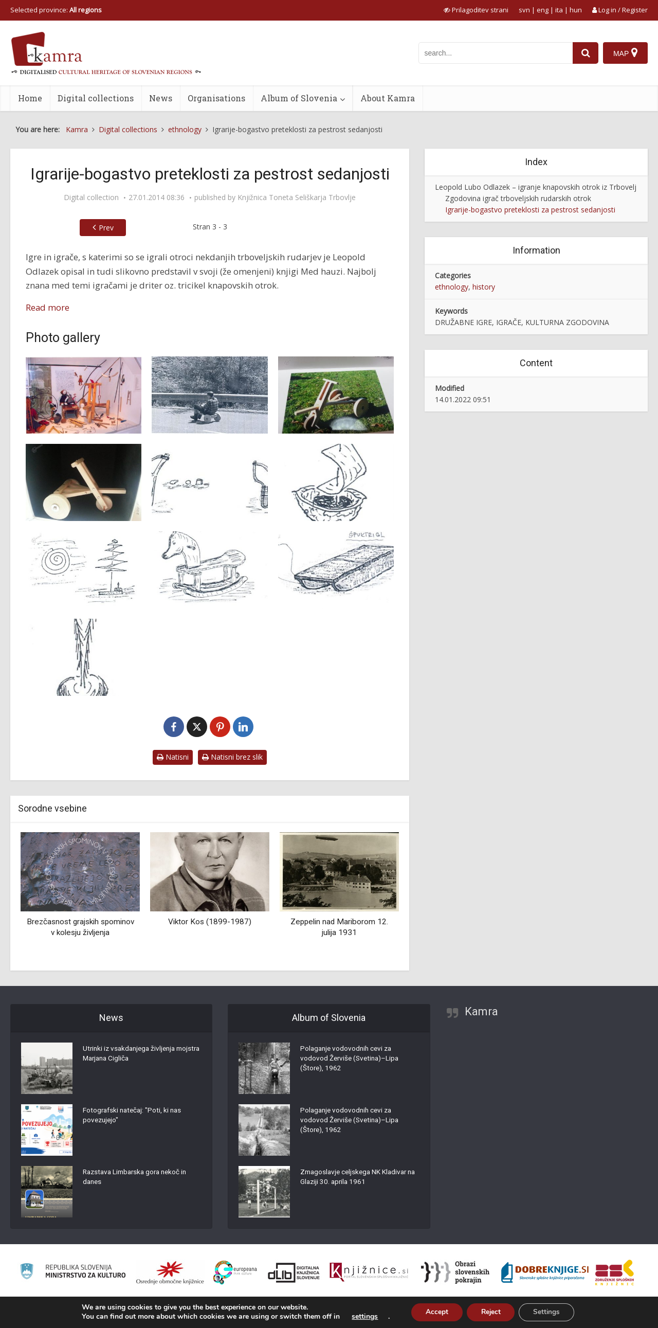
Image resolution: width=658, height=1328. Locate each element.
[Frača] (209, 482)
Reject (490, 1312)
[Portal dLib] (294, 1272)
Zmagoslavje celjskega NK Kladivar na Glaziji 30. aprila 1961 (356, 1179)
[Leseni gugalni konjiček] (209, 569)
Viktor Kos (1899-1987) (209, 921)
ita (559, 9)
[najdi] (585, 53)
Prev (106, 227)
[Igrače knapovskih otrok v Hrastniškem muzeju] (83, 395)
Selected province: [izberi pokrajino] (56, 9)
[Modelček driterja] (83, 482)
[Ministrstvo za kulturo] (73, 1273)
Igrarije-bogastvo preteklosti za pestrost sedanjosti (530, 209)
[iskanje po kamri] (495, 53)
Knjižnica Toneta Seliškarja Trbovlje (296, 197)
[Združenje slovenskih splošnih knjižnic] (369, 1272)
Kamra (481, 1011)
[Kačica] (83, 569)
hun (576, 9)
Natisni (173, 757)
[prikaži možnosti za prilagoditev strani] (476, 9)
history (483, 287)
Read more (47, 307)
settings (361, 1316)
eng (543, 9)
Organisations (216, 98)
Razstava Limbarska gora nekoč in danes (138, 1179)
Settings (549, 1312)
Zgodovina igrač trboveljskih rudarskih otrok (518, 198)
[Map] (625, 53)
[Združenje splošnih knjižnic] (614, 1272)
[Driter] (336, 395)
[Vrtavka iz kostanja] (83, 657)
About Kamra (387, 98)
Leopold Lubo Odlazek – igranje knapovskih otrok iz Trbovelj (535, 187)
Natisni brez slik (232, 757)
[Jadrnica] (336, 482)
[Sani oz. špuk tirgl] (336, 569)
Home (30, 98)
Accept (434, 1312)
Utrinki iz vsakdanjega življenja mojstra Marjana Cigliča (131, 1055)
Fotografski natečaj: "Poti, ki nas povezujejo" (134, 1117)
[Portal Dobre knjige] (545, 1272)
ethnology (451, 287)
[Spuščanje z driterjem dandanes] (209, 395)
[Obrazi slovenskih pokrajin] (455, 1272)
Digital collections (96, 98)
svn (524, 9)
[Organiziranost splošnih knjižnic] (170, 1272)
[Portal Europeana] (235, 1273)
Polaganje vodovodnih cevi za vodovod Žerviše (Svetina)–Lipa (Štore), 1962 (351, 1060)
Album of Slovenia (299, 98)
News (160, 98)
